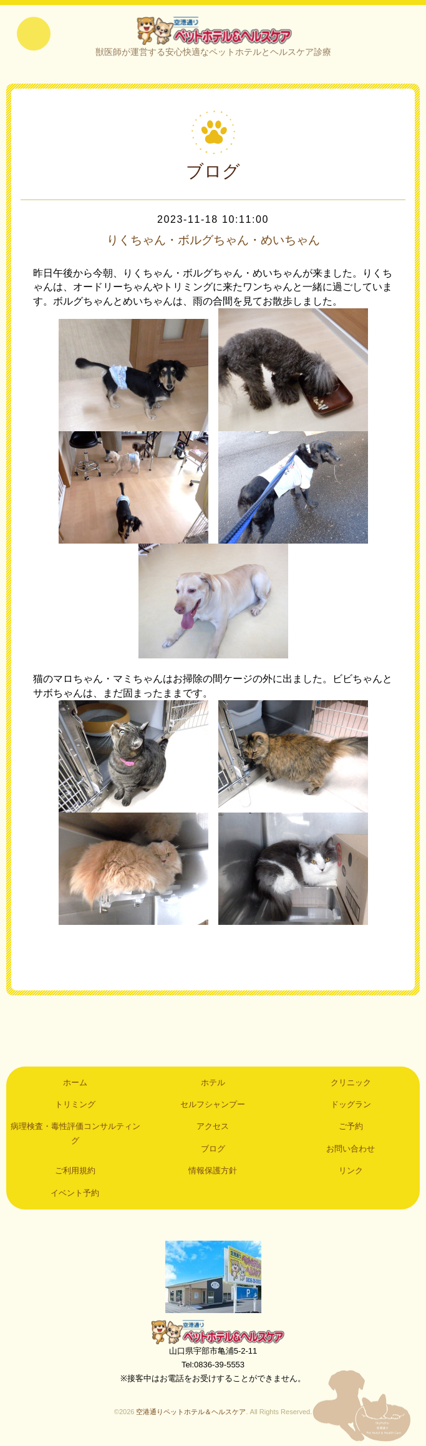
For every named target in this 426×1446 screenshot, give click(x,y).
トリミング (75, 1106)
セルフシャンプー (212, 1106)
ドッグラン (351, 1106)
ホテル (213, 1084)
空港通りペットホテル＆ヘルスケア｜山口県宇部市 (213, 31)
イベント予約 (75, 1194)
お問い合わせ (350, 1150)
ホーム (75, 1084)
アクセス (212, 1128)
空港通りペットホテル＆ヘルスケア (213, 1333)
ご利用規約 (75, 1173)
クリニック (351, 1084)
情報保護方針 (212, 1173)
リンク (351, 1173)
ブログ (213, 1150)
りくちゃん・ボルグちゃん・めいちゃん (213, 242)
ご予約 (351, 1128)
